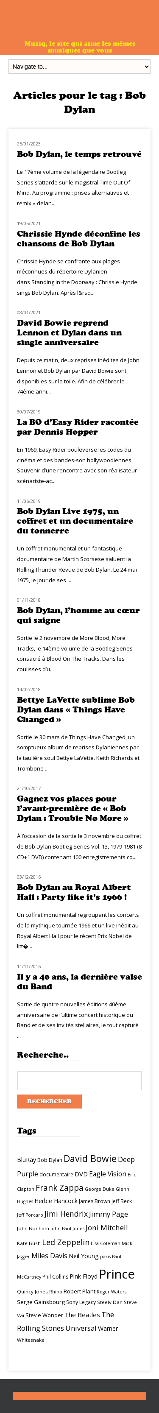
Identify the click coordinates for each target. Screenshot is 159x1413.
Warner (108, 1328)
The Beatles (82, 1314)
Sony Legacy (81, 1302)
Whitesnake (31, 1340)
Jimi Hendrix (66, 1214)
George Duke (99, 1189)
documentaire (56, 1174)
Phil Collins (55, 1276)
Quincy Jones (32, 1291)
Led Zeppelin (65, 1242)
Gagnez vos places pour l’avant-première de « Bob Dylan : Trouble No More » (72, 808)
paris (105, 1256)
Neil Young (84, 1256)
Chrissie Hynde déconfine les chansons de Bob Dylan (78, 239)
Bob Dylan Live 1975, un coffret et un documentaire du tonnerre (75, 521)
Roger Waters (111, 1292)
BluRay (26, 1160)
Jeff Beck (122, 1201)
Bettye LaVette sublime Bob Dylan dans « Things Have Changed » (76, 709)
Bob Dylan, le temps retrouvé (79, 154)
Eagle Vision (107, 1173)
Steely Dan (110, 1302)
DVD (81, 1174)
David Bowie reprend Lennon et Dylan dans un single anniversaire (69, 332)
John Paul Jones (67, 1228)
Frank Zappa (60, 1187)
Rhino (55, 1292)
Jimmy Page (108, 1214)
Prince (117, 1273)
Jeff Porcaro (30, 1215)
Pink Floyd (84, 1276)
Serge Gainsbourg (41, 1302)
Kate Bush (29, 1243)
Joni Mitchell (107, 1227)
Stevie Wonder (44, 1315)
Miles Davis (49, 1255)
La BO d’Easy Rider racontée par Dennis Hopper (78, 427)
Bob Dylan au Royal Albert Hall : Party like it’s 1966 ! (74, 892)
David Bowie (90, 1158)
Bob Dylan (49, 1160)
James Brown (94, 1201)
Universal (81, 1328)
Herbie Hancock (56, 1201)
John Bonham (33, 1228)
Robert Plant (79, 1291)
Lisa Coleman (105, 1243)
